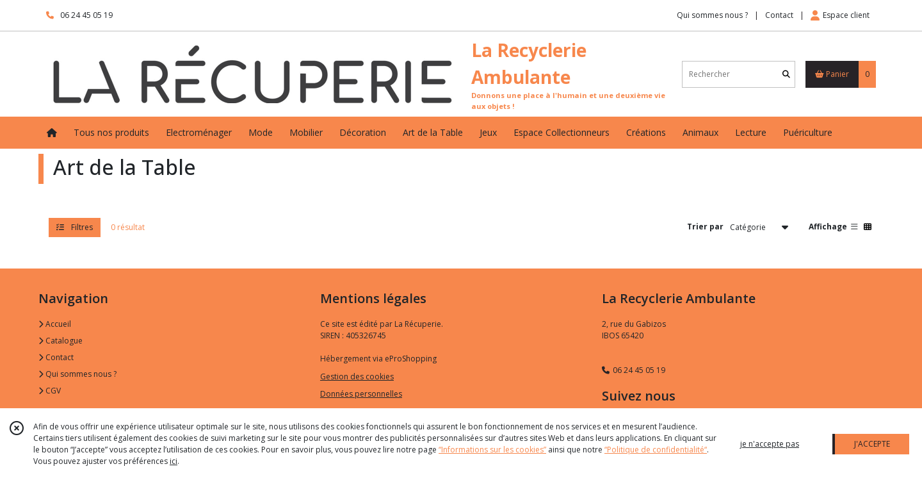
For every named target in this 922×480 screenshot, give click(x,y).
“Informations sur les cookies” (492, 449)
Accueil (54, 324)
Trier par (705, 226)
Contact (779, 15)
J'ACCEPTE (872, 443)
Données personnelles (361, 393)
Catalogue (60, 340)
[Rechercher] (786, 74)
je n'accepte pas (769, 443)
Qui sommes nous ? (77, 373)
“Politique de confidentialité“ (655, 449)
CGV (49, 390)
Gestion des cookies (357, 376)
